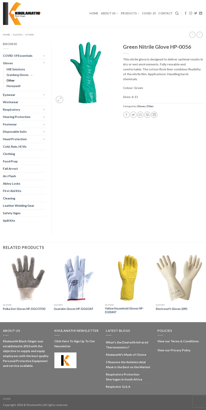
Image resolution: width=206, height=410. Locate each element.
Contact (165, 13)
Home (94, 13)
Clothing (9, 154)
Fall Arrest (10, 168)
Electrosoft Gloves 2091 (171, 308)
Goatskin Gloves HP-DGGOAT (73, 308)
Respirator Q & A (118, 386)
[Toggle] (44, 55)
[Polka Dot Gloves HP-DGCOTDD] (26, 278)
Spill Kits (9, 220)
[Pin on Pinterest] (147, 115)
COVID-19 (149, 13)
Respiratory (11, 109)
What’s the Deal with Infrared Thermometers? (127, 344)
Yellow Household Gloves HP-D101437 (124, 310)
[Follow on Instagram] (190, 13)
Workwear (10, 102)
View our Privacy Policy (174, 350)
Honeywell (13, 86)
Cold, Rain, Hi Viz (15, 146)
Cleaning (9, 198)
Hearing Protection (16, 117)
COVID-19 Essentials (17, 55)
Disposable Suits (15, 131)
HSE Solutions (16, 69)
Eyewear (9, 94)
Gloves (17, 34)
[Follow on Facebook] (185, 13)
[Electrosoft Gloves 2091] (179, 278)
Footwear (10, 124)
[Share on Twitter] (133, 115)
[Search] (177, 13)
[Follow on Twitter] (195, 13)
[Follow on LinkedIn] (200, 13)
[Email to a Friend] (140, 115)
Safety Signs (12, 213)
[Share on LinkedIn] (154, 115)
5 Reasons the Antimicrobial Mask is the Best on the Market (128, 364)
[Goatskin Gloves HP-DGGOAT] (77, 278)
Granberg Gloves (17, 75)
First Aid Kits (12, 191)
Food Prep (10, 161)
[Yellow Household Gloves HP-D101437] (128, 278)
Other (29, 34)
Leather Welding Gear (18, 205)
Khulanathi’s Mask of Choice (126, 354)
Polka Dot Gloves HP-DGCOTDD (24, 308)
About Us (109, 13)
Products (130, 13)
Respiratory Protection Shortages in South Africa (124, 376)
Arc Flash (9, 176)
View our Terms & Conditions (178, 341)
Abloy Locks (11, 183)
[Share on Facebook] (126, 115)
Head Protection (15, 139)
